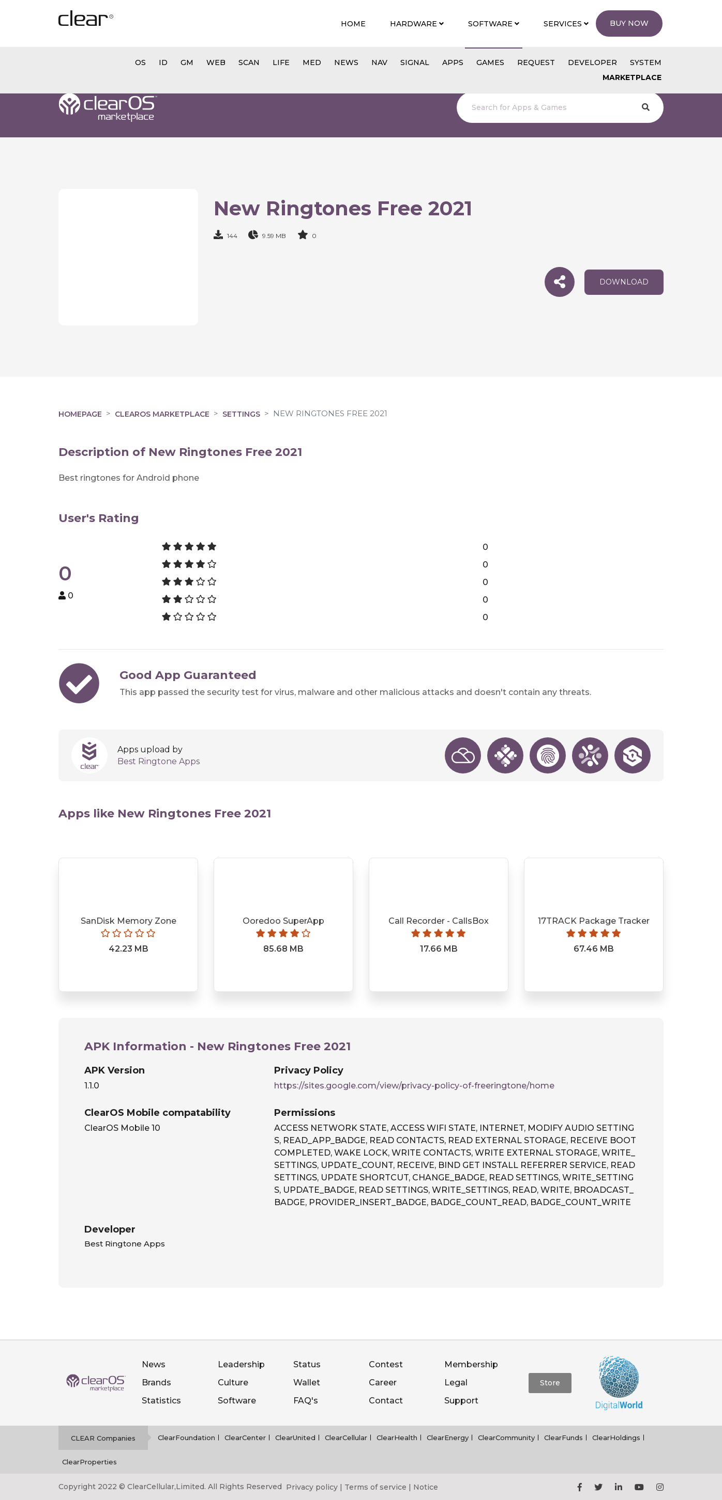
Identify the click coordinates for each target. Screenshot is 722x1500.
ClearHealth (397, 1437)
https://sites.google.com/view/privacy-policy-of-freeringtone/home (414, 1086)
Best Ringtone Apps (158, 761)
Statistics (161, 1401)
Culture (233, 1382)
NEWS (346, 62)
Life (281, 62)
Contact (386, 1401)
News (154, 1364)
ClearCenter (245, 1437)
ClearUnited (295, 1437)
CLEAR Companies (103, 1438)
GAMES (490, 62)
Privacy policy (312, 1487)
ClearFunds (563, 1437)
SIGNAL (414, 62)
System (645, 62)
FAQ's (305, 1401)
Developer (592, 62)
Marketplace (632, 77)
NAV (379, 62)
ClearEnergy (448, 1437)
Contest (386, 1364)
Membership (471, 1364)
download (624, 282)
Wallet (306, 1382)
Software (237, 1401)
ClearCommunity (506, 1437)
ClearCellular (346, 1437)
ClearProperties (89, 1462)
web (215, 62)
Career (383, 1382)
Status (307, 1364)
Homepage (80, 414)
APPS (452, 62)
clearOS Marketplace (162, 414)
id (163, 62)
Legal (456, 1382)
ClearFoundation (186, 1437)
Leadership (241, 1364)
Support (461, 1401)
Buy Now (629, 23)
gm (186, 62)
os (140, 62)
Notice (425, 1487)
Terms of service (375, 1487)
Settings (241, 414)
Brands (156, 1382)
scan (249, 62)
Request (536, 62)
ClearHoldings (616, 1437)
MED (312, 62)
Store (550, 1382)
